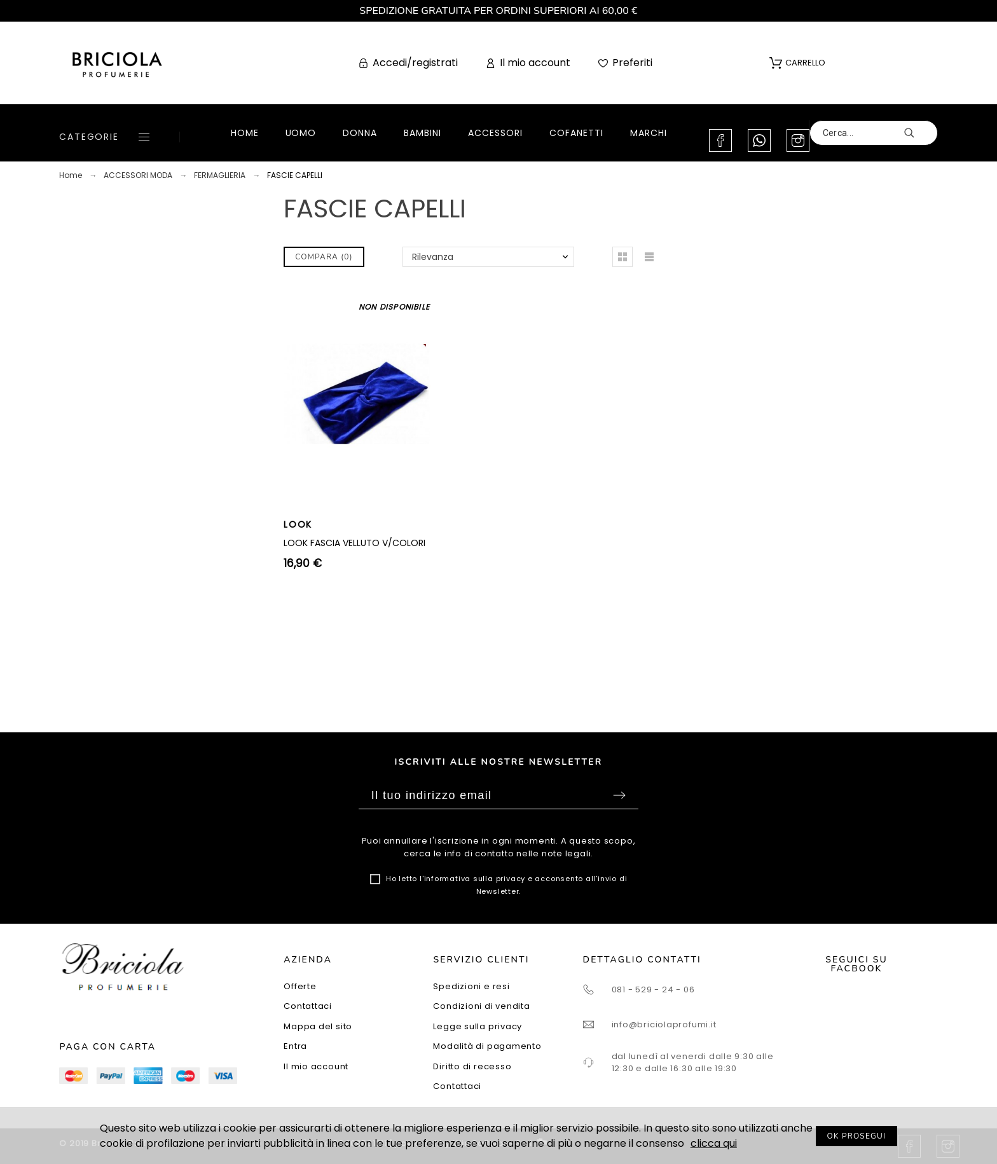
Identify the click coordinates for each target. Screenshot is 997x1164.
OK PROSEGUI (856, 1136)
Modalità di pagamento (487, 1046)
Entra (295, 1046)
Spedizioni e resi (471, 986)
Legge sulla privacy (477, 1026)
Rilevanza (432, 256)
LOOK (298, 524)
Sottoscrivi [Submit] (619, 795)
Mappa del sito (318, 1026)
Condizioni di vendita (481, 1006)
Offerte (300, 986)
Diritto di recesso (472, 1066)
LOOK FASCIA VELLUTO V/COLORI (354, 543)
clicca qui (714, 1143)
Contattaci (308, 1006)
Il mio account (316, 1066)
